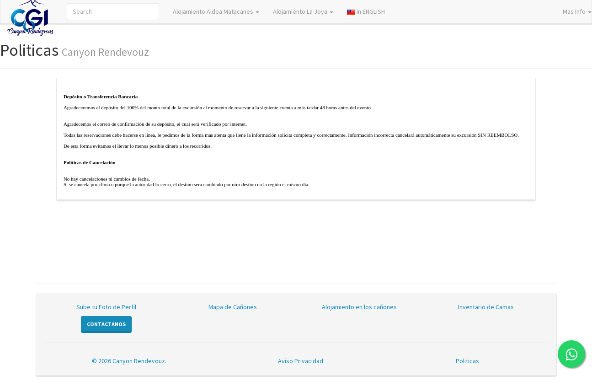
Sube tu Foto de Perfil (106, 307)
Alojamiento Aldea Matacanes (216, 11)
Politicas (467, 361)
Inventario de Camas (486, 307)
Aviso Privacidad (300, 361)
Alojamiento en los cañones (359, 307)
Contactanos (106, 324)
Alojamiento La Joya (303, 11)
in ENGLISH (366, 11)
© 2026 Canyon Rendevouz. (129, 361)
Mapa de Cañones (232, 307)
